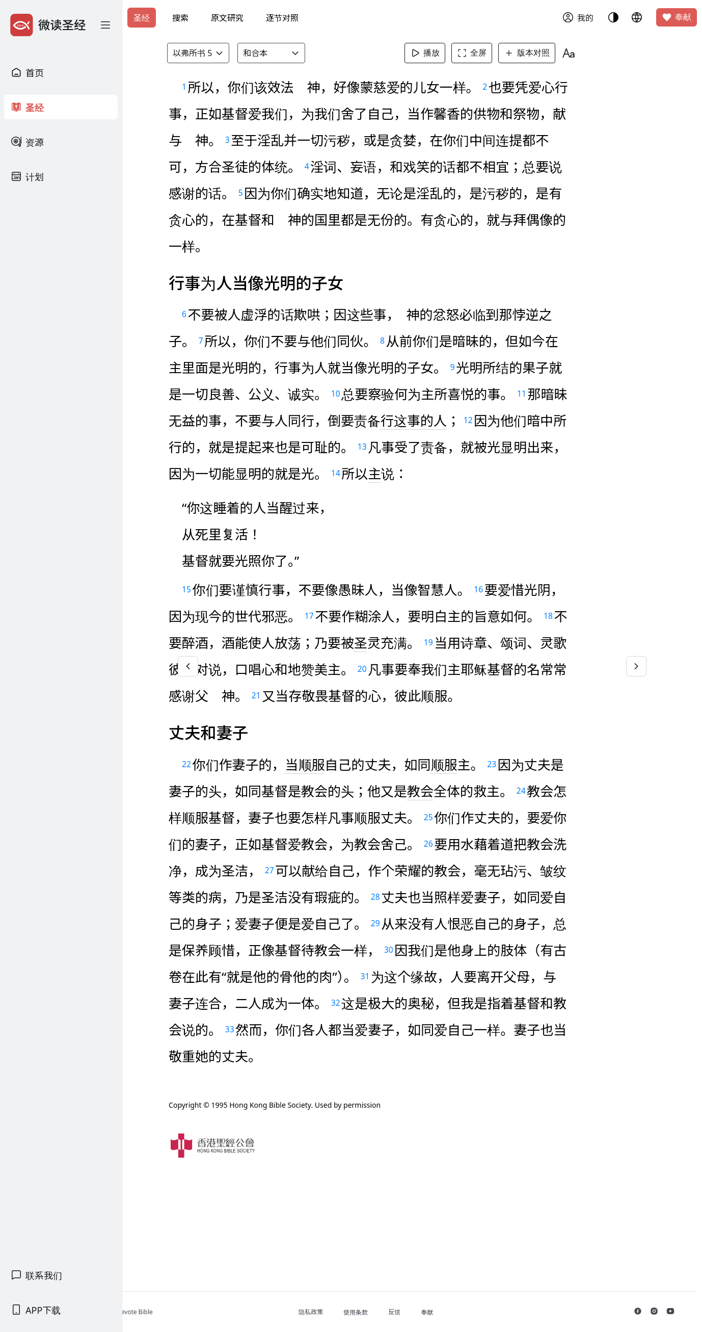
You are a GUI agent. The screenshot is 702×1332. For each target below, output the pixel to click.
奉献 (676, 17)
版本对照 (542, 53)
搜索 (180, 17)
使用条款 (395, 1312)
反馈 (434, 1312)
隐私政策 (350, 1312)
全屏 (487, 53)
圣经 (141, 17)
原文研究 (227, 17)
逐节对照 (282, 17)
